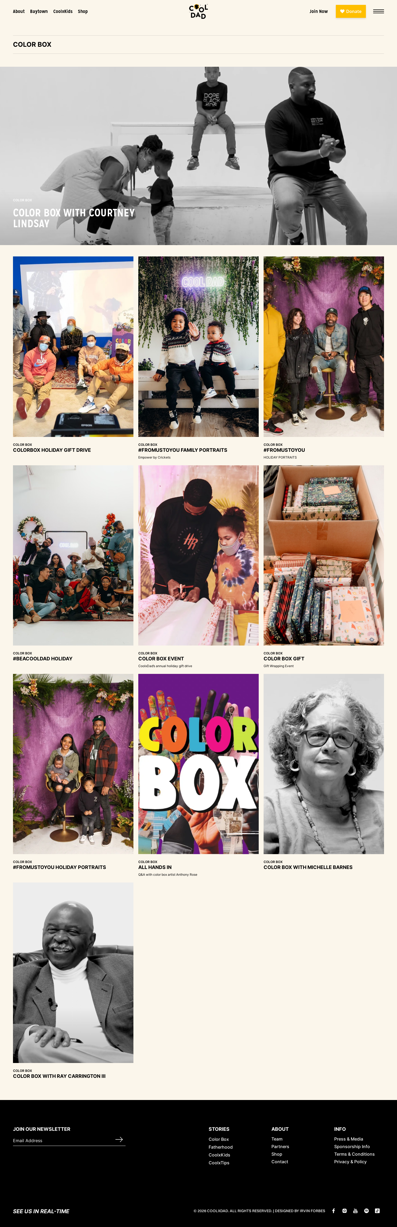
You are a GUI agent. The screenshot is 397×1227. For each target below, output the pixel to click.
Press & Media (348, 1139)
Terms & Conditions (354, 1154)
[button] (377, 11)
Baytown (39, 11)
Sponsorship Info (352, 1146)
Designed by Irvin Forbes (300, 1210)
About (19, 11)
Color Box (219, 1139)
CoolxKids (63, 11)
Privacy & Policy (350, 1161)
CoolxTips (219, 1162)
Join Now (319, 11)
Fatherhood (221, 1147)
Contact (279, 1161)
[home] (198, 11)
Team (277, 1139)
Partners (280, 1146)
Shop (83, 11)
